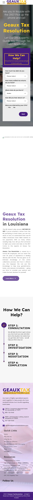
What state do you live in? (14, 90)
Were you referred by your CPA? (16, 105)
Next (23, 114)
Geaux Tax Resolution (15, 494)
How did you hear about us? (15, 98)
